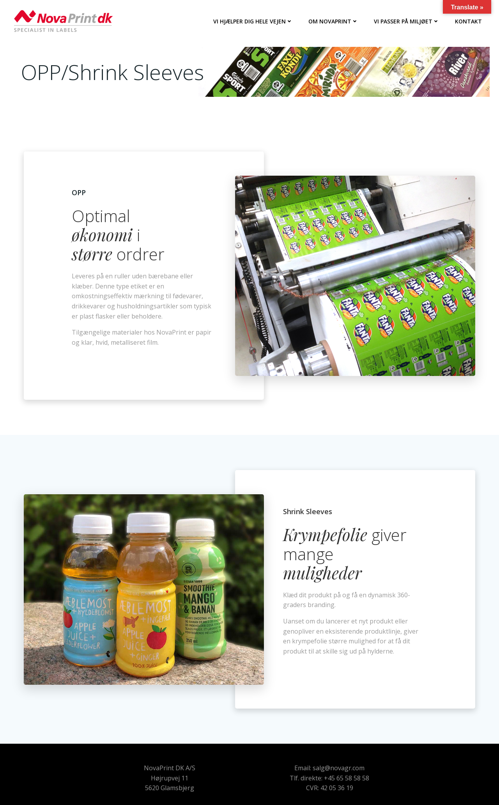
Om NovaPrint (333, 21)
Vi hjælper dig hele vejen (253, 21)
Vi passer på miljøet (406, 21)
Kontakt (468, 21)
